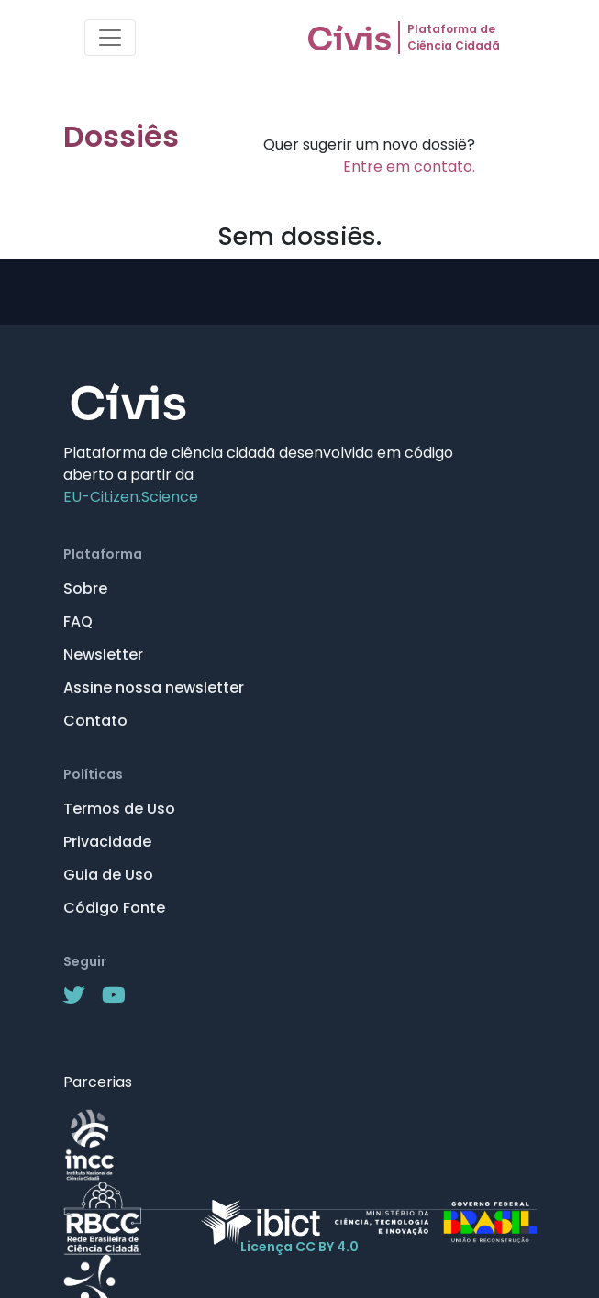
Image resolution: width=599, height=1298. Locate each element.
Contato (95, 720)
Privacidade (107, 841)
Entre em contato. (409, 166)
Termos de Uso (119, 808)
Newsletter (103, 654)
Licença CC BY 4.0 (299, 1246)
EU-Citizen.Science (130, 496)
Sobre (85, 588)
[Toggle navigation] (110, 37)
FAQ (78, 621)
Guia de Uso (108, 874)
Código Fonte (114, 907)
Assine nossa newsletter (153, 687)
